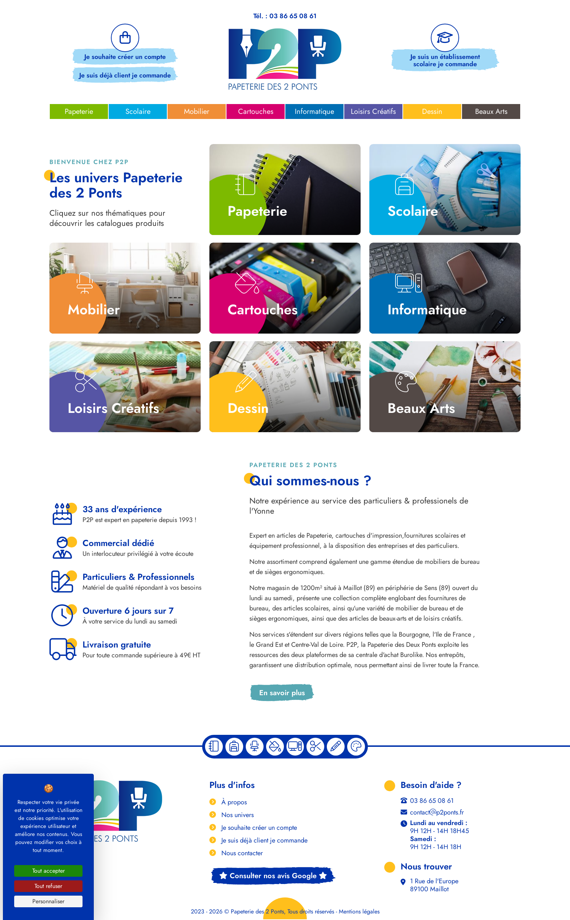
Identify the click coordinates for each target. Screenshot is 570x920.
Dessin (432, 111)
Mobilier (196, 111)
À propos (233, 803)
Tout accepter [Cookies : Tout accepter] (48, 871)
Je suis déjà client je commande (125, 76)
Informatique (314, 111)
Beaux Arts (491, 111)
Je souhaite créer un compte (125, 58)
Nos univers (237, 815)
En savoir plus (282, 693)
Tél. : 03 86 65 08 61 (285, 16)
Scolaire (137, 111)
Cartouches (255, 111)
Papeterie (79, 111)
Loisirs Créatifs (373, 111)
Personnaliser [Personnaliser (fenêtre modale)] (48, 901)
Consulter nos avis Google (273, 876)
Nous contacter (241, 854)
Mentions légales (359, 912)
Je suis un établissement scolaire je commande (445, 61)
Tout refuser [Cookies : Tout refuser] (48, 886)
